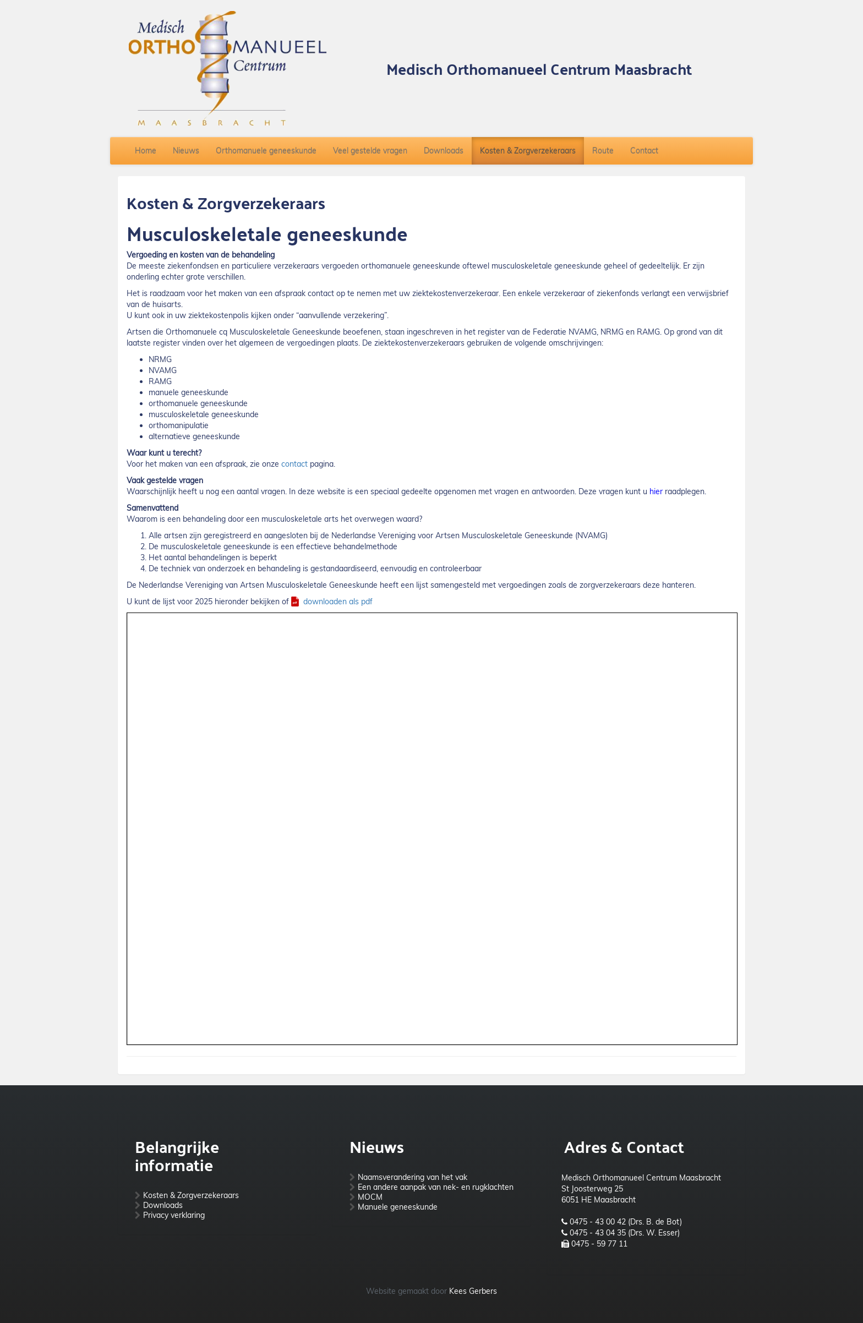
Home (145, 151)
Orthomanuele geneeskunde (266, 151)
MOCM (370, 1197)
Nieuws (186, 151)
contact (294, 464)
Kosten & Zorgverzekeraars (528, 151)
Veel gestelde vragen (370, 151)
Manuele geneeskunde (398, 1207)
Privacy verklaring (174, 1215)
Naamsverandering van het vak (412, 1177)
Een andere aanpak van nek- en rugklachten (436, 1187)
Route (603, 151)
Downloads (443, 151)
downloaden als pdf (338, 601)
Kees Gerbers (473, 1291)
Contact (644, 151)
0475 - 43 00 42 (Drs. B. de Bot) (626, 1222)
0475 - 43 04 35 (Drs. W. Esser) (625, 1233)
